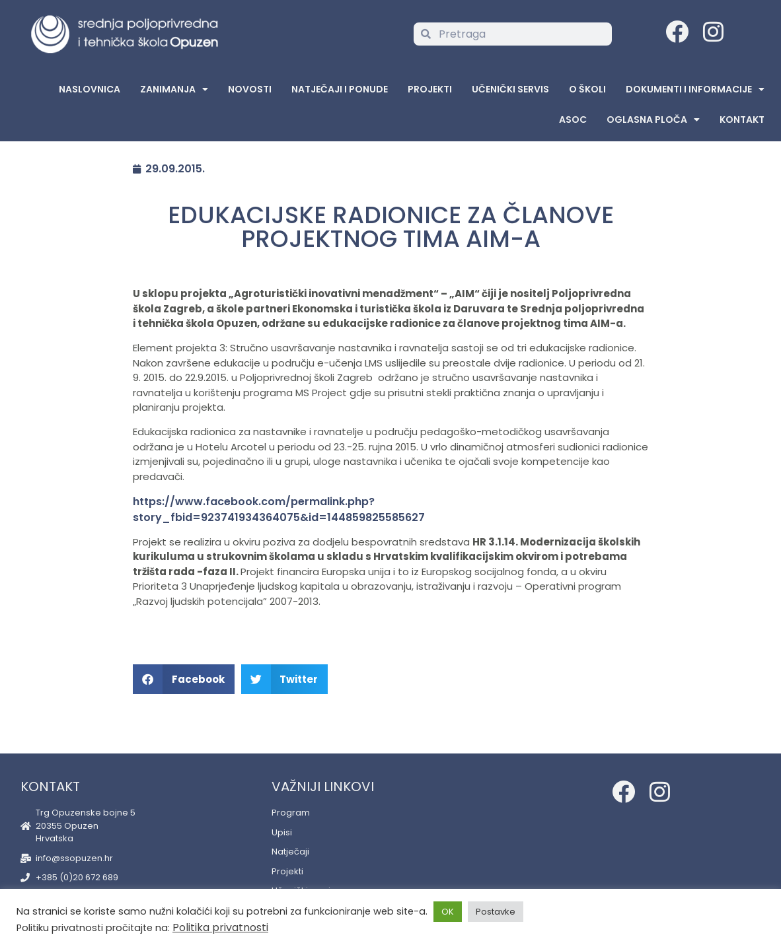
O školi (587, 89)
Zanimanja (174, 89)
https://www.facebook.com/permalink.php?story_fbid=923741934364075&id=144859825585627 (279, 509)
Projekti (430, 89)
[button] (184, 679)
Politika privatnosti (220, 927)
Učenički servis (510, 89)
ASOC (573, 119)
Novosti (250, 89)
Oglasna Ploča (653, 119)
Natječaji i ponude (339, 89)
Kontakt (742, 119)
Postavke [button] (495, 911)
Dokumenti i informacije (695, 89)
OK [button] (447, 911)
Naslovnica (89, 89)
